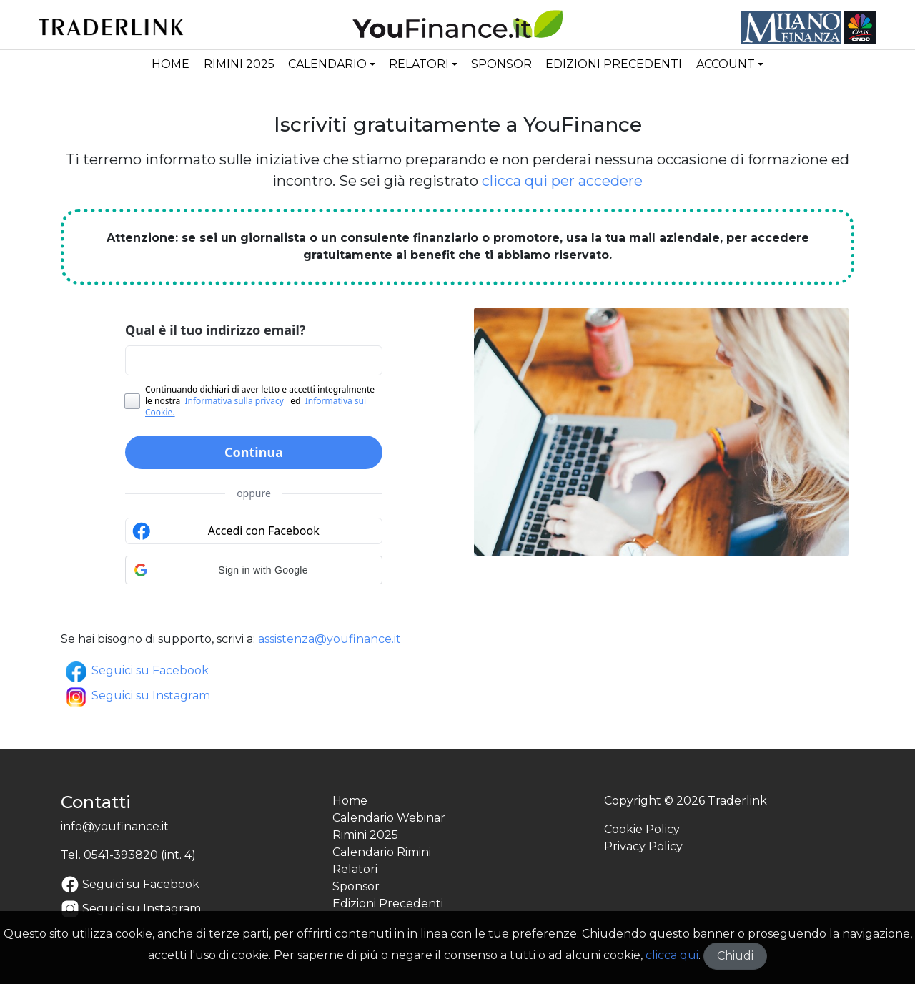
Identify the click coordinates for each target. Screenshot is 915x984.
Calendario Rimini (381, 852)
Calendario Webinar (388, 818)
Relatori (354, 869)
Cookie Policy (642, 829)
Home (170, 64)
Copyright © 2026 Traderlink (685, 800)
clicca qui (672, 955)
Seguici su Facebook (136, 670)
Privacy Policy (643, 846)
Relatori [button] (419, 64)
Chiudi (735, 956)
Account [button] (725, 64)
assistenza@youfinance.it (329, 639)
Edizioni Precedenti (613, 64)
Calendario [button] (327, 64)
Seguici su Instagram (137, 695)
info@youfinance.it (115, 826)
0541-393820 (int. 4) (140, 855)
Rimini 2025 (239, 64)
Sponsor (501, 64)
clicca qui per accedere (562, 181)
